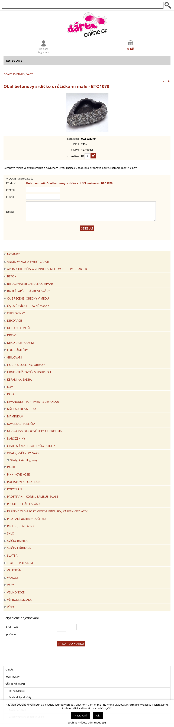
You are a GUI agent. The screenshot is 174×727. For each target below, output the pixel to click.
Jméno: (10, 189)
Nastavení (81, 715)
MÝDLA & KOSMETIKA (21, 409)
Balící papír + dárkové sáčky (28, 291)
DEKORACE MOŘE (19, 328)
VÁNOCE (12, 578)
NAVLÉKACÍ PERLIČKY (21, 424)
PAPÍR (11, 467)
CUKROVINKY (16, 313)
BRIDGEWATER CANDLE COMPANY (30, 284)
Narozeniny (16, 438)
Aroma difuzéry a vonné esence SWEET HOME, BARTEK (47, 269)
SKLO (10, 533)
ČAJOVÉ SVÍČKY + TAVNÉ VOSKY (28, 306)
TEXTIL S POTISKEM (20, 563)
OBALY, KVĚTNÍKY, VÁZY (18, 74)
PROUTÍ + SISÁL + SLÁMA (23, 504)
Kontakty (12, 676)
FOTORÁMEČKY (17, 350)
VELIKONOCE (16, 592)
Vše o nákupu (15, 684)
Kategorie (14, 61)
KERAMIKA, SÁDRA (19, 379)
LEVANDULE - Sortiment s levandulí (33, 402)
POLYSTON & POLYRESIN (24, 482)
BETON (12, 276)
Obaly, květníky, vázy (23, 460)
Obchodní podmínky (20, 697)
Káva (10, 394)
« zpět (166, 81)
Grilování (14, 357)
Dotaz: (10, 211)
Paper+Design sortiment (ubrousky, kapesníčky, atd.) (47, 511)
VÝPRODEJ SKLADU (19, 600)
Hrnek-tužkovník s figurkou (29, 372)
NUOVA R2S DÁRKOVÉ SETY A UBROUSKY (34, 431)
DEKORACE (14, 320)
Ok (98, 715)
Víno (10, 607)
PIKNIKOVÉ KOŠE (18, 474)
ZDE (104, 722)
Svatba (12, 555)
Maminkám (15, 416)
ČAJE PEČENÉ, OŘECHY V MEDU (28, 298)
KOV (10, 387)
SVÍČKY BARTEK (17, 541)
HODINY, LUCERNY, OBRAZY (26, 365)
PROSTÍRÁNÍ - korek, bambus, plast (32, 496)
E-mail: (10, 197)
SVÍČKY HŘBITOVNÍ (19, 548)
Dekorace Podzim (20, 343)
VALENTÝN (14, 570)
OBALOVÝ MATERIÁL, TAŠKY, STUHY (31, 446)
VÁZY (10, 585)
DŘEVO (12, 335)
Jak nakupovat (16, 690)
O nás (9, 669)
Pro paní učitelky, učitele (26, 519)
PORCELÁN (14, 489)
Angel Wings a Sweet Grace (28, 262)
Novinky (13, 254)
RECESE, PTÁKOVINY (20, 526)
